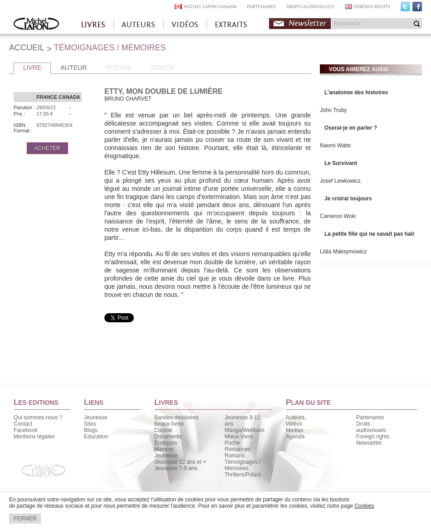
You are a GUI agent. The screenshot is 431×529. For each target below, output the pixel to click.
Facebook (417, 8)
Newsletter (307, 23)
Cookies (364, 506)
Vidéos (294, 424)
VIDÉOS (184, 24)
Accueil (36, 25)
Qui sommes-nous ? (38, 417)
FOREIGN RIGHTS (372, 7)
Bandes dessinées (176, 417)
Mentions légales (34, 436)
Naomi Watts (335, 145)
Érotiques (165, 443)
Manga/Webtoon (244, 430)
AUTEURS (138, 24)
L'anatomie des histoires (356, 92)
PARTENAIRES (261, 7)
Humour (164, 449)
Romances (237, 449)
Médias (295, 430)
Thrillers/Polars (243, 474)
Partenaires (370, 417)
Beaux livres (169, 424)
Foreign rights (372, 436)
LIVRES (93, 24)
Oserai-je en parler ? (350, 128)
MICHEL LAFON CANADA (210, 7)
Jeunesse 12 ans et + (180, 462)
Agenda (295, 436)
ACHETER (47, 148)
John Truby (333, 110)
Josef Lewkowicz (340, 181)
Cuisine (163, 430)
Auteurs (295, 417)
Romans (235, 455)
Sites (90, 424)
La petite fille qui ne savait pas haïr (369, 234)
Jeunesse (95, 417)
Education (96, 436)
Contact (23, 424)
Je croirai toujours (348, 198)
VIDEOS (163, 67)
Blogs (91, 430)
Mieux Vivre (239, 436)
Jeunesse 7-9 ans (175, 468)
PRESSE (119, 67)
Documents (168, 436)
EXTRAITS (231, 24)
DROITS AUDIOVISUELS (310, 7)
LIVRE (32, 67)
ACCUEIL (26, 47)
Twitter (405, 8)
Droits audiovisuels (371, 427)
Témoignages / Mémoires (242, 465)
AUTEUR (73, 67)
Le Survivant (340, 163)
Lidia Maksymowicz (343, 251)
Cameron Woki (338, 216)
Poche (232, 443)
